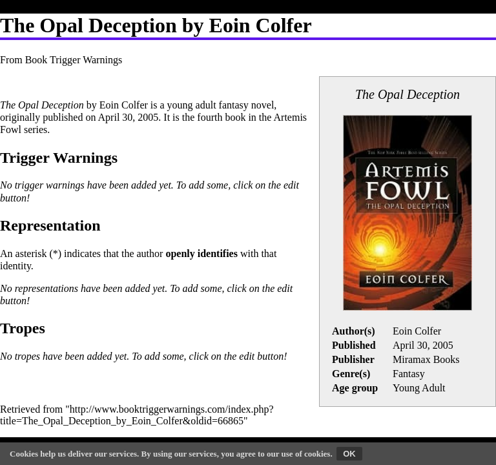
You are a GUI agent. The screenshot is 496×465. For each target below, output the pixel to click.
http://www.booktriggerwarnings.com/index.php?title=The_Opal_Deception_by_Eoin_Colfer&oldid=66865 (137, 415)
